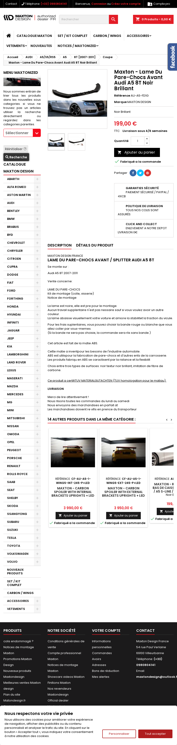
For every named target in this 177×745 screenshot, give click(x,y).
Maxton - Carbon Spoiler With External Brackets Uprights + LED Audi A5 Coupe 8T (123, 493)
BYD (10, 235)
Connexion (99, 4)
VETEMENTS (15, 46)
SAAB (11, 482)
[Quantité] (137, 141)
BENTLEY (13, 211)
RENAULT (14, 466)
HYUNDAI (14, 314)
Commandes (102, 653)
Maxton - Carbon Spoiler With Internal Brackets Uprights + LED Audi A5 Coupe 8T (72, 493)
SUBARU (13, 522)
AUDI (10, 203)
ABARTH (13, 179)
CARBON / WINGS (107, 35)
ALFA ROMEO (16, 187)
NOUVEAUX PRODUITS (15, 571)
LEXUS (11, 370)
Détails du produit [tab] (94, 245)
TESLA (11, 538)
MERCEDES (15, 394)
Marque (120, 102)
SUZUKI (12, 530)
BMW (11, 219)
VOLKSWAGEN (17, 554)
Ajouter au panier (136, 152)
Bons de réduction (105, 671)
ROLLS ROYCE (17, 474)
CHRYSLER (15, 251)
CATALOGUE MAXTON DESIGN (18, 168)
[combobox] (22, 133)
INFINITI (13, 322)
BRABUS (13, 227)
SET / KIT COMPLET (72, 35)
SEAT (11, 490)
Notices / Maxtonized (77, 46)
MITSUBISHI (16, 418)
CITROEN (14, 259)
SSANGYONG (17, 514)
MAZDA (12, 386)
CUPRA (12, 267)
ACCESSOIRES (138, 35)
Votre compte (106, 630)
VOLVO (12, 562)
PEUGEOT (14, 450)
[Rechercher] (88, 19)
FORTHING (15, 298)
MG (9, 402)
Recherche (16, 157)
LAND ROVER (16, 362)
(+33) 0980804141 (54, 4)
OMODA (13, 434)
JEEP (10, 338)
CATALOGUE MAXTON (34, 35)
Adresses (99, 665)
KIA (9, 346)
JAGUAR (13, 330)
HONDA (12, 306)
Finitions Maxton (59, 683)
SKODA (12, 506)
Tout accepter (155, 734)
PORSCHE (14, 458)
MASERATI (15, 378)
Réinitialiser (16, 149)
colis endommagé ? (18, 641)
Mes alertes (100, 677)
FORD (11, 290)
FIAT (10, 282)
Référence (122, 96)
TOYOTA (13, 546)
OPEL (10, 442)
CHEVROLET (16, 243)
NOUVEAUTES (41, 46)
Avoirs (96, 659)
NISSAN (13, 426)
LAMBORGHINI (17, 354)
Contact (11, 4)
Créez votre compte (126, 4)
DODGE (12, 274)
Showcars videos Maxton (66, 677)
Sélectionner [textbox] (16, 133)
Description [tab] (60, 245)
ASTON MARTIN (19, 195)
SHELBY (12, 498)
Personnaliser (119, 734)
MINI (10, 410)
